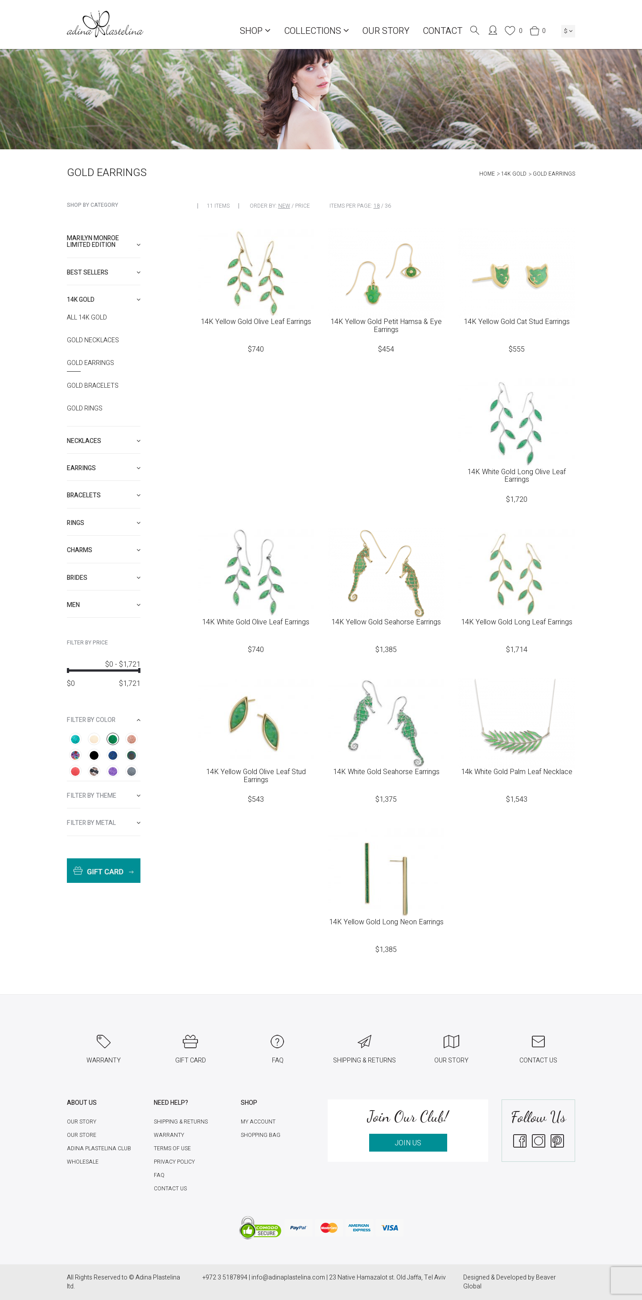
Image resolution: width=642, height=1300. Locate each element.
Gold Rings (85, 408)
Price (302, 206)
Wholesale (83, 1162)
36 (388, 206)
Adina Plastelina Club (99, 1148)
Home (487, 174)
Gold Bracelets (93, 385)
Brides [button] (103, 577)
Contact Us (170, 1189)
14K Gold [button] (103, 299)
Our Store (81, 1135)
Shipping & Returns (181, 1122)
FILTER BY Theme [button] (103, 795)
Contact (442, 31)
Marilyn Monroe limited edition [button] (103, 242)
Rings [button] (103, 523)
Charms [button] (103, 550)
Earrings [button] (103, 468)
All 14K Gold (87, 317)
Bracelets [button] (103, 495)
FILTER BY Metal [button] (103, 823)
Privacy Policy (174, 1162)
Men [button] (103, 605)
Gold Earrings (90, 363)
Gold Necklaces (93, 340)
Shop (255, 31)
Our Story (385, 31)
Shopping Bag (260, 1135)
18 (377, 206)
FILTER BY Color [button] (103, 720)
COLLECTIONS (316, 31)
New (284, 206)
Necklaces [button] (103, 441)
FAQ (159, 1175)
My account (258, 1122)
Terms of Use (172, 1148)
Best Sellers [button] (103, 272)
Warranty (169, 1135)
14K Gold (514, 174)
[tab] (103, 242)
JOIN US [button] (408, 1143)
